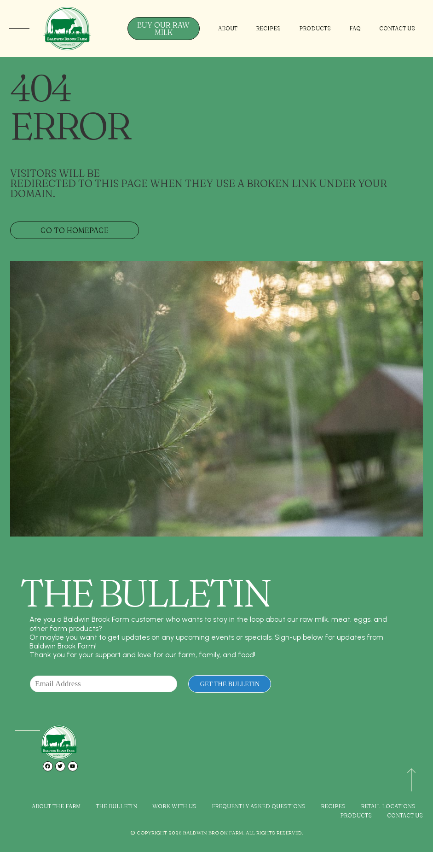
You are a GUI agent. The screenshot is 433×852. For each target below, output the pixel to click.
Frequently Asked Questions (259, 806)
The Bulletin (116, 806)
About (227, 28)
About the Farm (56, 806)
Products (315, 28)
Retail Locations (388, 806)
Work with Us (174, 806)
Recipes (268, 28)
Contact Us (397, 28)
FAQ (355, 28)
